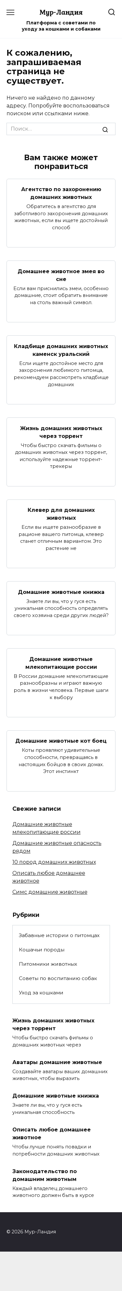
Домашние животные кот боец (61, 741)
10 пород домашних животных (54, 862)
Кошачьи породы (41, 950)
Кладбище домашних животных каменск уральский (61, 350)
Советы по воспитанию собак (58, 978)
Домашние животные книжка (61, 592)
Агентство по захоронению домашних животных (61, 193)
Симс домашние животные (50, 892)
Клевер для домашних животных (61, 514)
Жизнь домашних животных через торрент (61, 432)
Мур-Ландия (61, 12)
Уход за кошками (41, 992)
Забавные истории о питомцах (59, 935)
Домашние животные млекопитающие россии (61, 663)
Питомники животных (48, 964)
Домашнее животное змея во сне (61, 275)
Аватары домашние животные (57, 1062)
